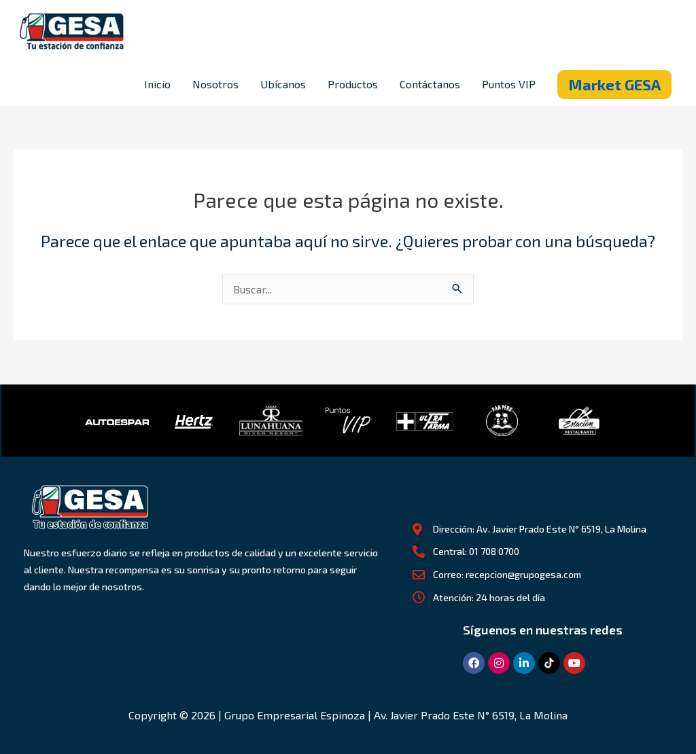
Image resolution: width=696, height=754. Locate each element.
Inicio (157, 83)
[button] (614, 84)
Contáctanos (430, 83)
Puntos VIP (509, 83)
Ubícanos (283, 83)
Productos (353, 83)
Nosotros (215, 83)
